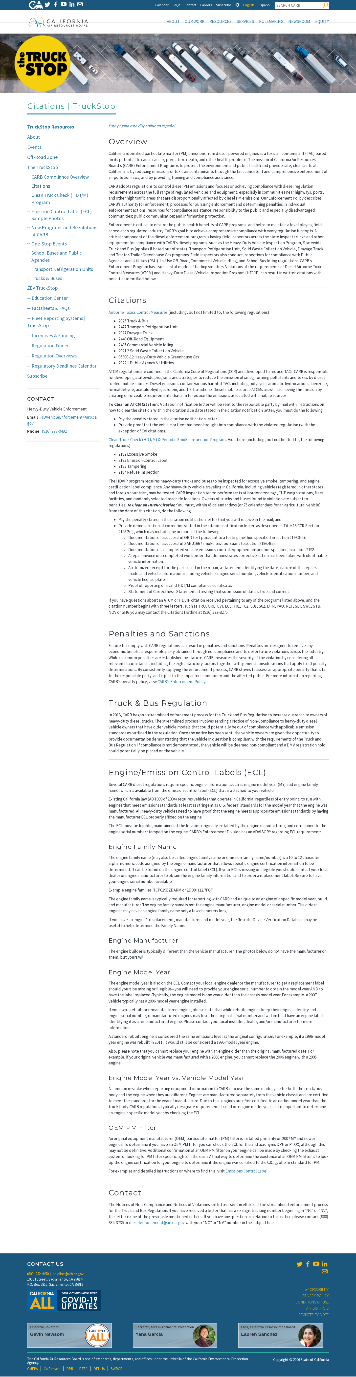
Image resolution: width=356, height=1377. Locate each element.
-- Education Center (47, 298)
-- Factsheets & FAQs (48, 308)
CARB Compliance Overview (60, 177)
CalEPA (32, 1369)
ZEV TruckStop (42, 288)
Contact (190, 4)
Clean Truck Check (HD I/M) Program (59, 199)
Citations (40, 186)
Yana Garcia (149, 1334)
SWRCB (117, 1369)
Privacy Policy (315, 1296)
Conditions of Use (312, 1302)
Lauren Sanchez (259, 1334)
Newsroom (299, 21)
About (173, 21)
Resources (220, 21)
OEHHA (99, 1369)
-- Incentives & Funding (51, 336)
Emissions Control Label (246, 1171)
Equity (322, 21)
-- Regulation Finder (48, 346)
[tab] (237, 5)
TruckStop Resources (50, 127)
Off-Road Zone (42, 157)
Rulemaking (271, 21)
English (248, 4)
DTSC (83, 1369)
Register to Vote (314, 1315)
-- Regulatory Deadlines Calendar (61, 366)
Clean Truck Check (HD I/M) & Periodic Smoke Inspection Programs (168, 440)
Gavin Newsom (47, 1334)
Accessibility (317, 1290)
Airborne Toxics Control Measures (138, 313)
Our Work (194, 21)
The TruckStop (42, 168)
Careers (206, 4)
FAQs (176, 4)
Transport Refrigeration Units (62, 269)
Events (34, 147)
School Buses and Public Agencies (56, 256)
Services (245, 21)
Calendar (162, 4)
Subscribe (223, 4)
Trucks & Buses (46, 279)
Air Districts (317, 1308)
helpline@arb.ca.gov (68, 1274)
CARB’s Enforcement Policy (181, 682)
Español (264, 4)
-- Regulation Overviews (52, 356)
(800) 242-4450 (38, 1274)
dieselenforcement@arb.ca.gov (157, 1223)
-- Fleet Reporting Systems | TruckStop (56, 322)
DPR (69, 1369)
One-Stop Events (49, 244)
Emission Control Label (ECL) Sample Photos (61, 215)
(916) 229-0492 (54, 431)
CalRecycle (52, 1369)
